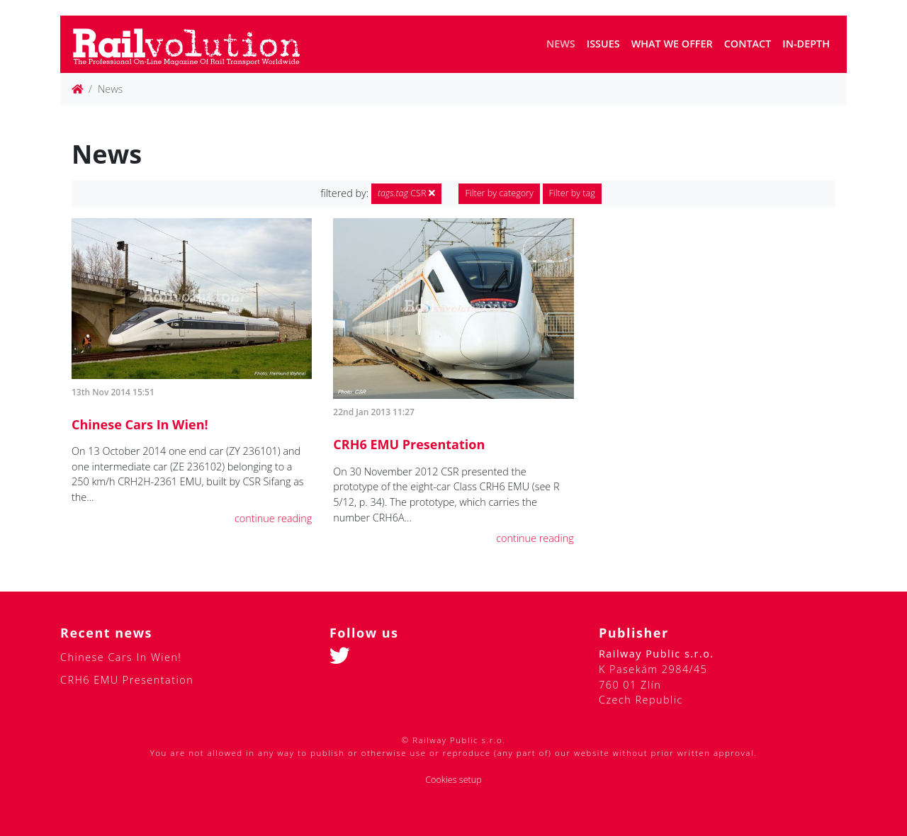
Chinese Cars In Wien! (140, 424)
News (560, 43)
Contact (748, 43)
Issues (603, 43)
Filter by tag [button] (572, 193)
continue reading (273, 518)
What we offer (672, 43)
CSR (406, 193)
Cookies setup (453, 780)
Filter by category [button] (499, 193)
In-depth (806, 43)
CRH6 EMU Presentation (409, 444)
